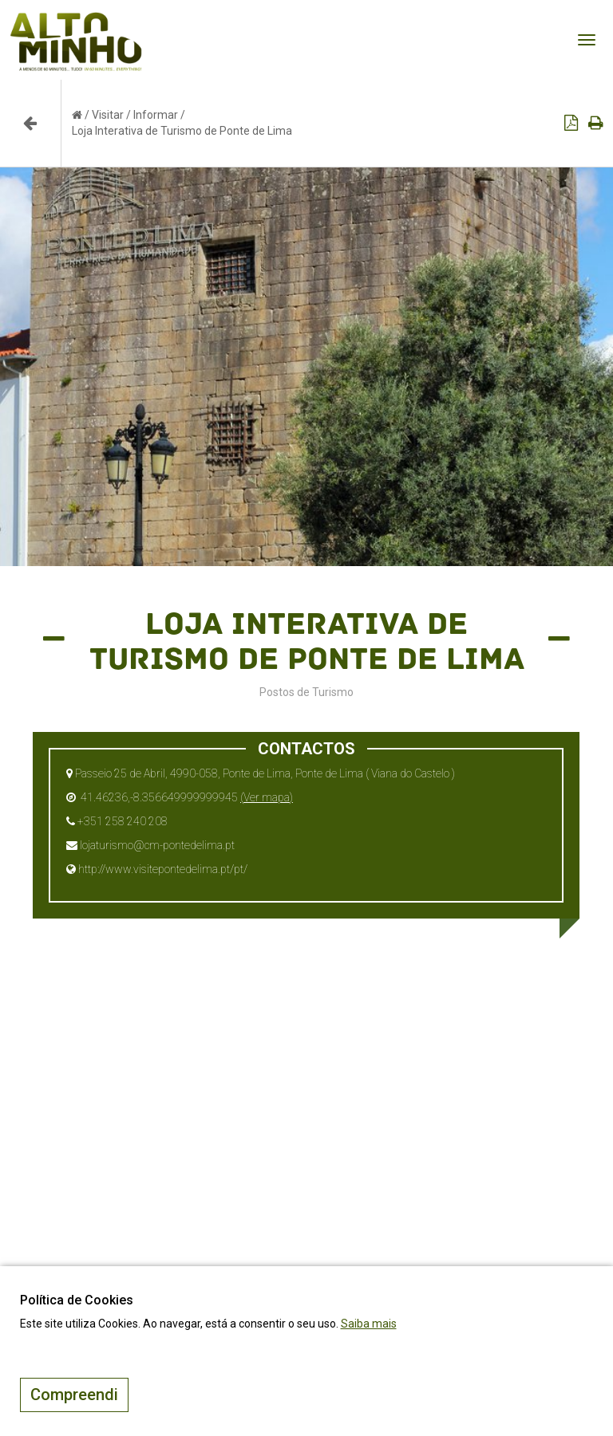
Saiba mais (369, 1323)
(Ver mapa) (266, 797)
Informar (155, 114)
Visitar (108, 114)
